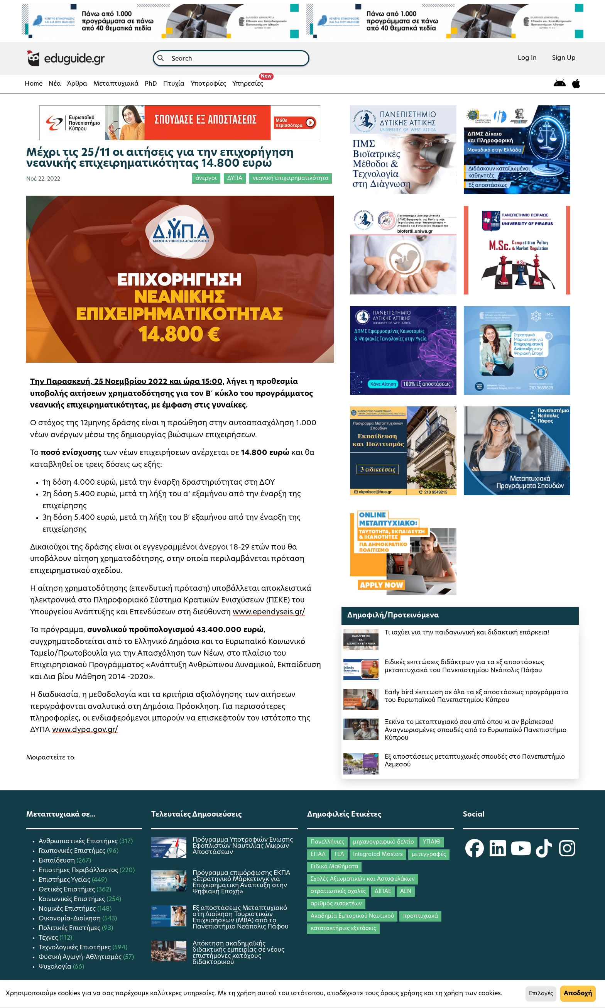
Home (33, 84)
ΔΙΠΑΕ (383, 892)
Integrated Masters (378, 854)
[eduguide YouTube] (520, 854)
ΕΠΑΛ (318, 854)
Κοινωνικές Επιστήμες (72, 899)
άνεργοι (206, 178)
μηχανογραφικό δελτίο (383, 842)
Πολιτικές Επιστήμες (70, 928)
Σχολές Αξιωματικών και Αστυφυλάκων (363, 879)
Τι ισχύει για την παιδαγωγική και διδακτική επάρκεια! (467, 633)
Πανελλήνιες (327, 842)
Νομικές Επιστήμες (68, 909)
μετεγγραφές (429, 854)
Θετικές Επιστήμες (67, 890)
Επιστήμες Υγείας (65, 880)
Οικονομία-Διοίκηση (70, 919)
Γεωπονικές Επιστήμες (73, 851)
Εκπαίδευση (57, 861)
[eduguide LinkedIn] (498, 854)
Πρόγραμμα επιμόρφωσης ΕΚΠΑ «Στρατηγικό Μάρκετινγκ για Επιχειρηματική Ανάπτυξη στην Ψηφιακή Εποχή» (241, 882)
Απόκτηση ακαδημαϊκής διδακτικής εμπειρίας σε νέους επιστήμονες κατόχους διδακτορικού (238, 953)
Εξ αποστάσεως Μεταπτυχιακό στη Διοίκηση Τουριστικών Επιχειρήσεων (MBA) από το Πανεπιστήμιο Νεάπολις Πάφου (241, 917)
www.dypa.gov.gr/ (85, 730)
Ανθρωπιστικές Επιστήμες (79, 842)
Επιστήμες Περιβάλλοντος (79, 871)
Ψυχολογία (56, 967)
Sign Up (564, 58)
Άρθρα (77, 84)
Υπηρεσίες (249, 81)
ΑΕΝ (405, 892)
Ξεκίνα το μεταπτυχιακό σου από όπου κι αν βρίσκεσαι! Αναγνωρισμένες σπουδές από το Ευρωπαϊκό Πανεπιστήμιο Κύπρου (475, 730)
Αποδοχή (578, 994)
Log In (527, 58)
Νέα (55, 84)
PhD (151, 84)
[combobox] (231, 58)
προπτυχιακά (420, 916)
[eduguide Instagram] (567, 854)
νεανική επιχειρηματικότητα (290, 178)
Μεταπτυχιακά (116, 84)
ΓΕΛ (339, 854)
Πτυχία (173, 84)
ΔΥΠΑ (234, 178)
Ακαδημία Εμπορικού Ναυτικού (352, 916)
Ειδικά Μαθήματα (334, 867)
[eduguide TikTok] (544, 854)
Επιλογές (541, 994)
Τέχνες (49, 938)
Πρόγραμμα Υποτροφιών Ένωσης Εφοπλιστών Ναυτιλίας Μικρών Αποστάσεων (243, 846)
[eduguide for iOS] (576, 84)
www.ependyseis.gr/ (269, 612)
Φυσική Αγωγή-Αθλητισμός (81, 957)
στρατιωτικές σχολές (338, 892)
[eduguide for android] (560, 84)
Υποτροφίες (208, 84)
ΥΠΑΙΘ (432, 842)
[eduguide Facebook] (474, 854)
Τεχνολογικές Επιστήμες (75, 948)
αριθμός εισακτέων (336, 904)
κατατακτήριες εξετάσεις (343, 929)
